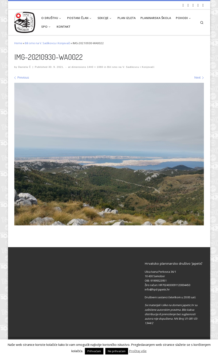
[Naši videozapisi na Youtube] (183, 5)
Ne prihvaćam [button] (117, 351)
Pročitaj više (138, 351)
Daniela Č (24, 66)
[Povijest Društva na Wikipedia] (198, 5)
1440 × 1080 (94, 66)
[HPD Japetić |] (24, 21)
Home (18, 43)
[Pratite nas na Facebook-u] (188, 5)
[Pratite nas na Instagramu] (193, 5)
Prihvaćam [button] (94, 351)
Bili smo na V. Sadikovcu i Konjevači (47, 43)
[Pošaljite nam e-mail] (203, 5)
